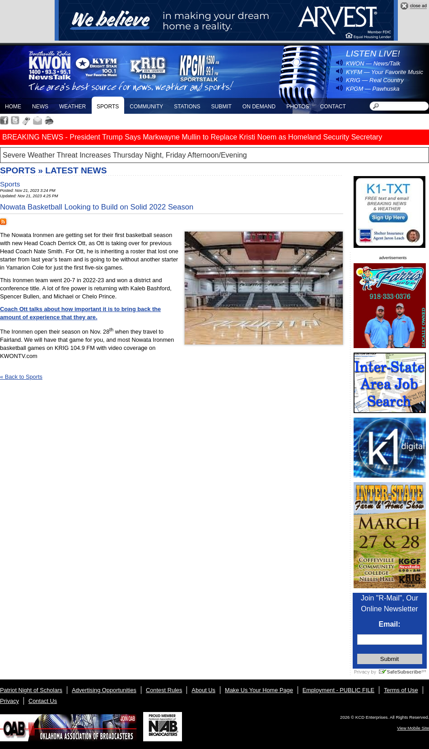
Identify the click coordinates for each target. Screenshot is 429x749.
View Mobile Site (413, 728)
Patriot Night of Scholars (31, 690)
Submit (221, 106)
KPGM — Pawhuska (373, 88)
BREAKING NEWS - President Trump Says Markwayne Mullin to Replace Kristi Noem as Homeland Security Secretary (192, 137)
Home (13, 106)
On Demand (258, 106)
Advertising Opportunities (104, 690)
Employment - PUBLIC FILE (338, 690)
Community (146, 106)
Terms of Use (401, 690)
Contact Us (42, 701)
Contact (333, 106)
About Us (203, 690)
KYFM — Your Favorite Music (384, 72)
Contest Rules (164, 690)
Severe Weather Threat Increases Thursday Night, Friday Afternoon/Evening (125, 155)
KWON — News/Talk (373, 63)
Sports (108, 106)
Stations (187, 106)
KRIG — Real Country (375, 80)
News (40, 106)
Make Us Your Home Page (259, 690)
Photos (297, 106)
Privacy (9, 701)
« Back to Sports (21, 376)
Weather (72, 106)
